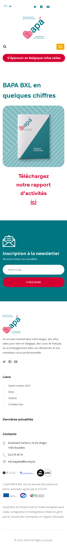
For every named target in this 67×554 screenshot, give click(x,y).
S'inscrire (33, 282)
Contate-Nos (15, 404)
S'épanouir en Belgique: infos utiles (33, 58)
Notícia (12, 398)
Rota (11, 392)
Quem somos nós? (19, 385)
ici (33, 201)
